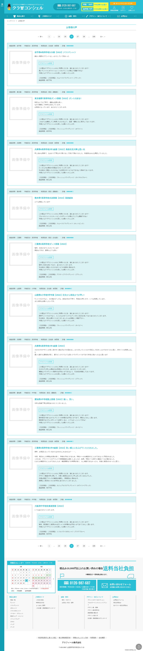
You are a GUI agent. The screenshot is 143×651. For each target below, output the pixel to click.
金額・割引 (72, 16)
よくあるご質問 (40, 605)
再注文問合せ (117, 602)
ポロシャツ (13, 608)
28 (84, 36)
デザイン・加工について (98, 16)
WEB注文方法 (40, 602)
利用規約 (93, 637)
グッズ (12, 627)
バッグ (12, 624)
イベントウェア (14, 619)
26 (71, 36)
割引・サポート (66, 600)
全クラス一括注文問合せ (120, 605)
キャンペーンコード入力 (124, 3)
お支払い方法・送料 (67, 602)
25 (65, 36)
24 (59, 36)
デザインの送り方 (93, 615)
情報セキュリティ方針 (80, 637)
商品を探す (21, 16)
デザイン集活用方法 (93, 610)
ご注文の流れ (40, 600)
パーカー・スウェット (16, 613)
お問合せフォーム (118, 600)
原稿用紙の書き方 (93, 613)
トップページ (11, 21)
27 (78, 36)
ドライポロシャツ (15, 611)
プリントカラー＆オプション (96, 600)
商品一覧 (13, 600)
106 (94, 36)
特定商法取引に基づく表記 (47, 637)
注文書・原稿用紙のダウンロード (97, 618)
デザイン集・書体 (93, 607)
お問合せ (124, 16)
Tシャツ (12, 602)
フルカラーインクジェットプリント (97, 603)
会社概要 (102, 637)
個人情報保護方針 (65, 637)
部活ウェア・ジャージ (16, 616)
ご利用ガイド (47, 16)
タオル (12, 621)
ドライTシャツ (14, 605)
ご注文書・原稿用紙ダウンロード (45, 608)
